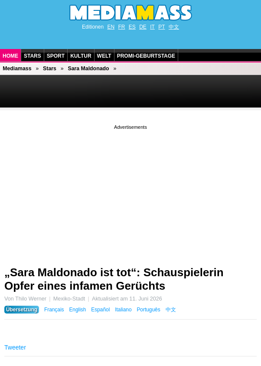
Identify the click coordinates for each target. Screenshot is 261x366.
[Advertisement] (130, 192)
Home (10, 56)
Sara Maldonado (88, 68)
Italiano (123, 310)
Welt (104, 56)
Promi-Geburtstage (146, 56)
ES (132, 27)
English (77, 310)
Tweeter (15, 347)
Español (100, 310)
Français (54, 310)
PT (161, 27)
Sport (56, 56)
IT (152, 27)
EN (110, 27)
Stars (32, 56)
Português (148, 310)
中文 (174, 27)
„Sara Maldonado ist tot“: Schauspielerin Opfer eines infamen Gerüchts (114, 279)
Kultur (80, 56)
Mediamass (17, 68)
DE (143, 27)
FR (121, 27)
